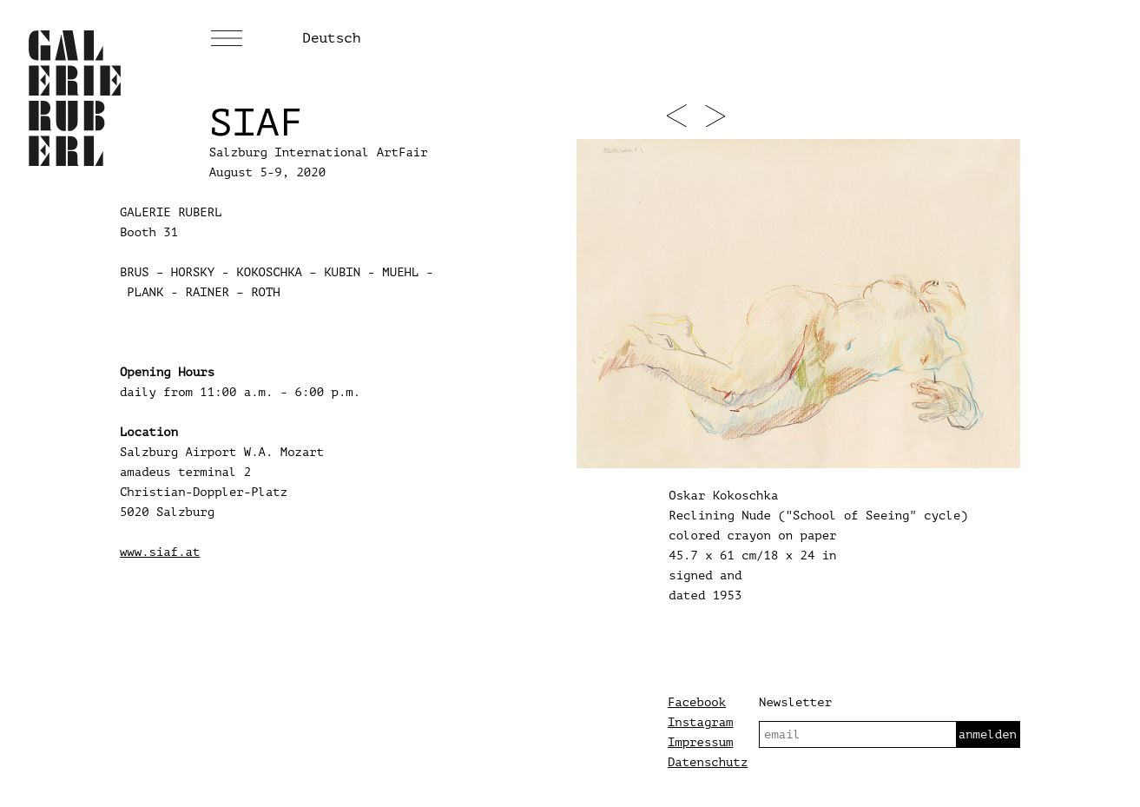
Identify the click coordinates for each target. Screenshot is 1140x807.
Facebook (697, 702)
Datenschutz (708, 762)
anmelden (988, 734)
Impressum (701, 742)
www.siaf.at (160, 552)
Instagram (701, 722)
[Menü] (226, 39)
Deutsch (331, 38)
